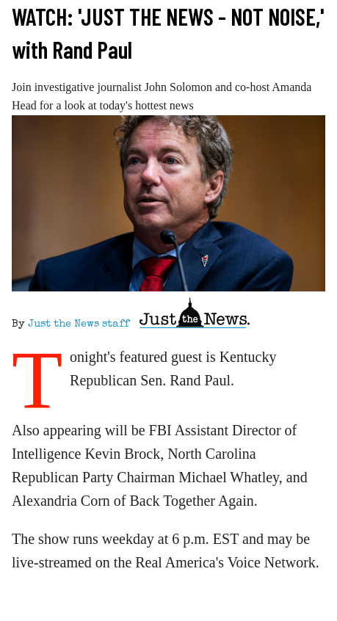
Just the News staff (78, 324)
